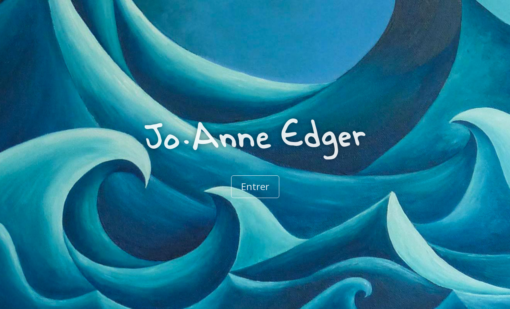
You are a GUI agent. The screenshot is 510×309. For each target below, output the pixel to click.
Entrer (255, 186)
